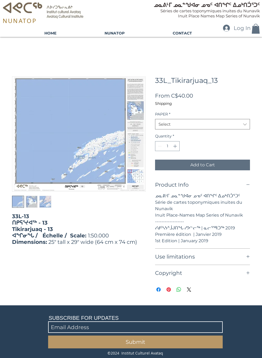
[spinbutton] (167, 146)
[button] (256, 29)
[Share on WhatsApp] (179, 289)
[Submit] (135, 342)
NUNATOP (20, 21)
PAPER (162, 114)
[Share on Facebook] (158, 289)
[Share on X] (189, 289)
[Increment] (175, 146)
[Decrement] (159, 146)
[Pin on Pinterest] (168, 289)
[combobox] (202, 124)
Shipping (163, 103)
